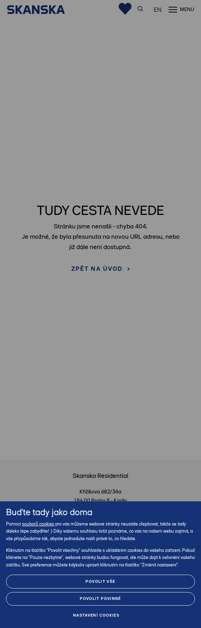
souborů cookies (38, 524)
